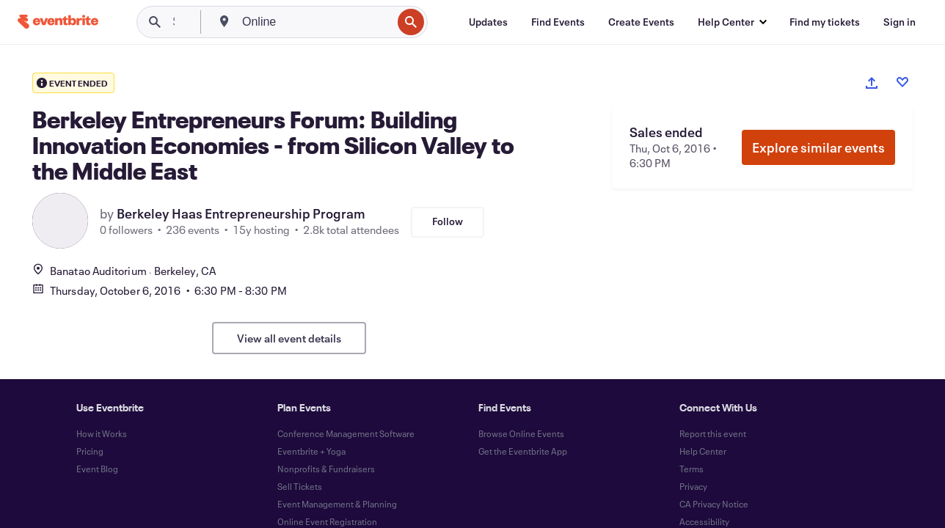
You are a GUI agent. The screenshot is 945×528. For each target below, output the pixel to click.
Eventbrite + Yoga (311, 451)
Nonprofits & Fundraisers (326, 468)
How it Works (101, 433)
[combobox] (315, 22)
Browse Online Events (521, 433)
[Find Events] (557, 22)
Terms (691, 468)
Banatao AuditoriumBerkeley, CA (124, 270)
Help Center (702, 451)
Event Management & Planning (337, 504)
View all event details (289, 338)
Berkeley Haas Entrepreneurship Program (241, 213)
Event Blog (97, 468)
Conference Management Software (346, 433)
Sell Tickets (299, 486)
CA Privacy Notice (713, 504)
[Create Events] (641, 22)
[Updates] (488, 22)
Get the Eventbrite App (522, 451)
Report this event (712, 433)
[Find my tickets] (825, 22)
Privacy (693, 486)
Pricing (89, 451)
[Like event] (902, 82)
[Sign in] (899, 22)
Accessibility (704, 521)
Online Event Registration (327, 521)
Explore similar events (818, 147)
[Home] (58, 21)
